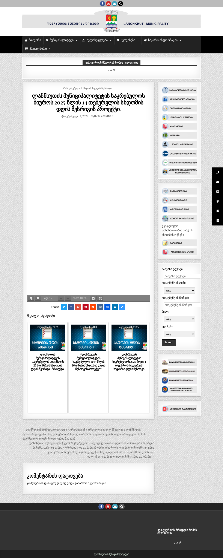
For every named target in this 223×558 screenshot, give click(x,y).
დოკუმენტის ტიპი (174, 282)
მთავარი (35, 40)
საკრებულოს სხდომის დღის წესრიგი (89, 88)
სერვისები (128, 40)
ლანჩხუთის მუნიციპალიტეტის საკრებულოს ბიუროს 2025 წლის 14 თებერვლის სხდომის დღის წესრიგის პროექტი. (88, 102)
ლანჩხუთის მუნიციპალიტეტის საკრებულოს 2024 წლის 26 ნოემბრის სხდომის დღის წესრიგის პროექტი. (47, 362)
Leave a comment (103, 116)
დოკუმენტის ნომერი (176, 297)
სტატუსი (167, 326)
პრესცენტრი (38, 48)
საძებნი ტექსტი (172, 269)
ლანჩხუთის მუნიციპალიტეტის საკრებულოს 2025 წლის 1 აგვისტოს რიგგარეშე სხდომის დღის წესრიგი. (129, 362)
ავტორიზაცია (97, 483)
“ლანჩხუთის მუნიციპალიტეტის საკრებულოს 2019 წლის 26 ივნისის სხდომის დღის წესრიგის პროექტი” (88, 362)
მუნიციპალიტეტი (62, 40)
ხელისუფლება (97, 40)
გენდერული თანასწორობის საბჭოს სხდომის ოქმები (177, 230)
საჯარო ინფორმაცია (163, 40)
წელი (165, 311)
